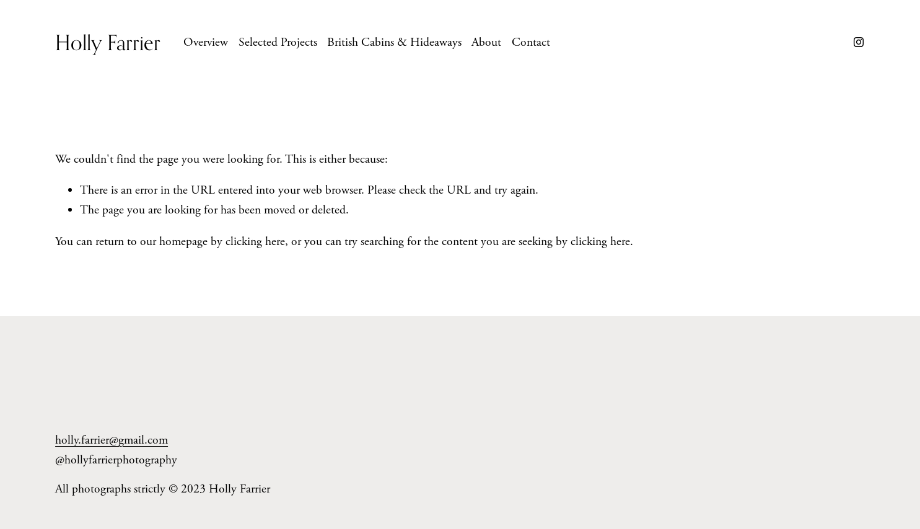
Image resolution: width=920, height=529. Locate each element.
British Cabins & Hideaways (394, 42)
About (486, 42)
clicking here (255, 241)
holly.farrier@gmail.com (111, 440)
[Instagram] (858, 42)
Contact (531, 42)
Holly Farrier (107, 42)
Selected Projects (278, 42)
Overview (205, 42)
